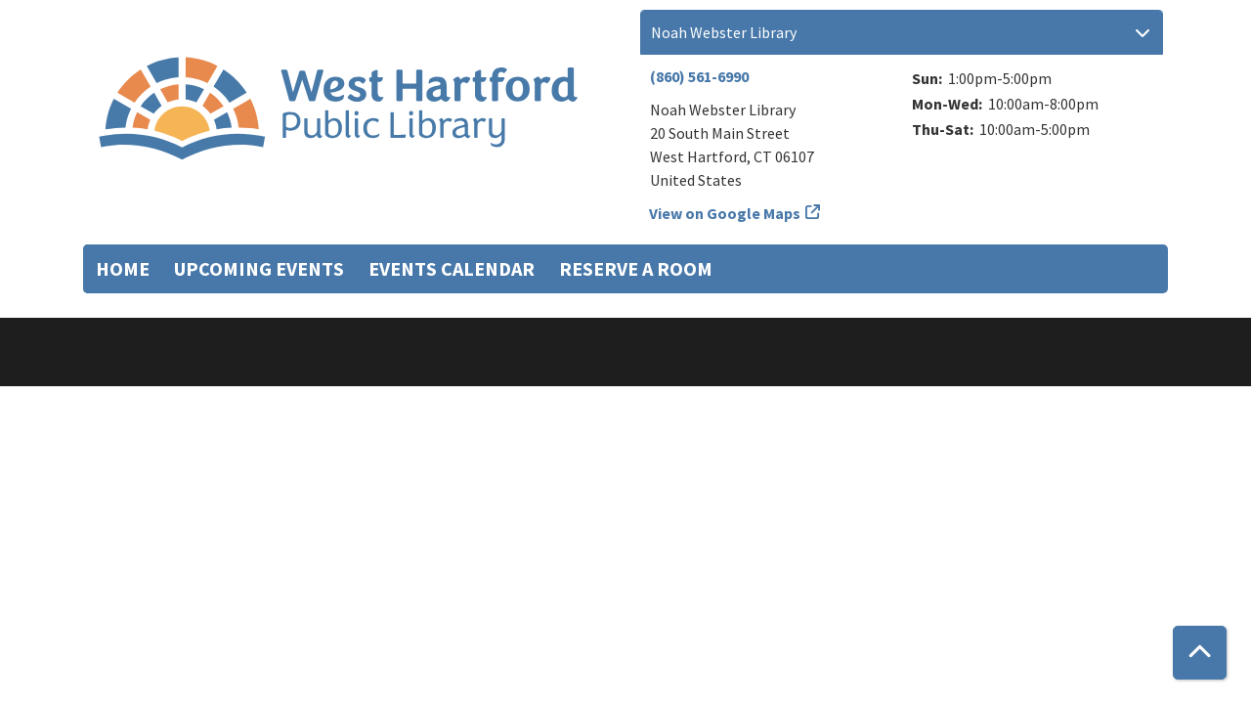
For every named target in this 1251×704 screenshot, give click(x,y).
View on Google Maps (725, 213)
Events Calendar (451, 268)
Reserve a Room (635, 268)
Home (123, 268)
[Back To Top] (1200, 653)
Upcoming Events (259, 268)
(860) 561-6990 (699, 76)
